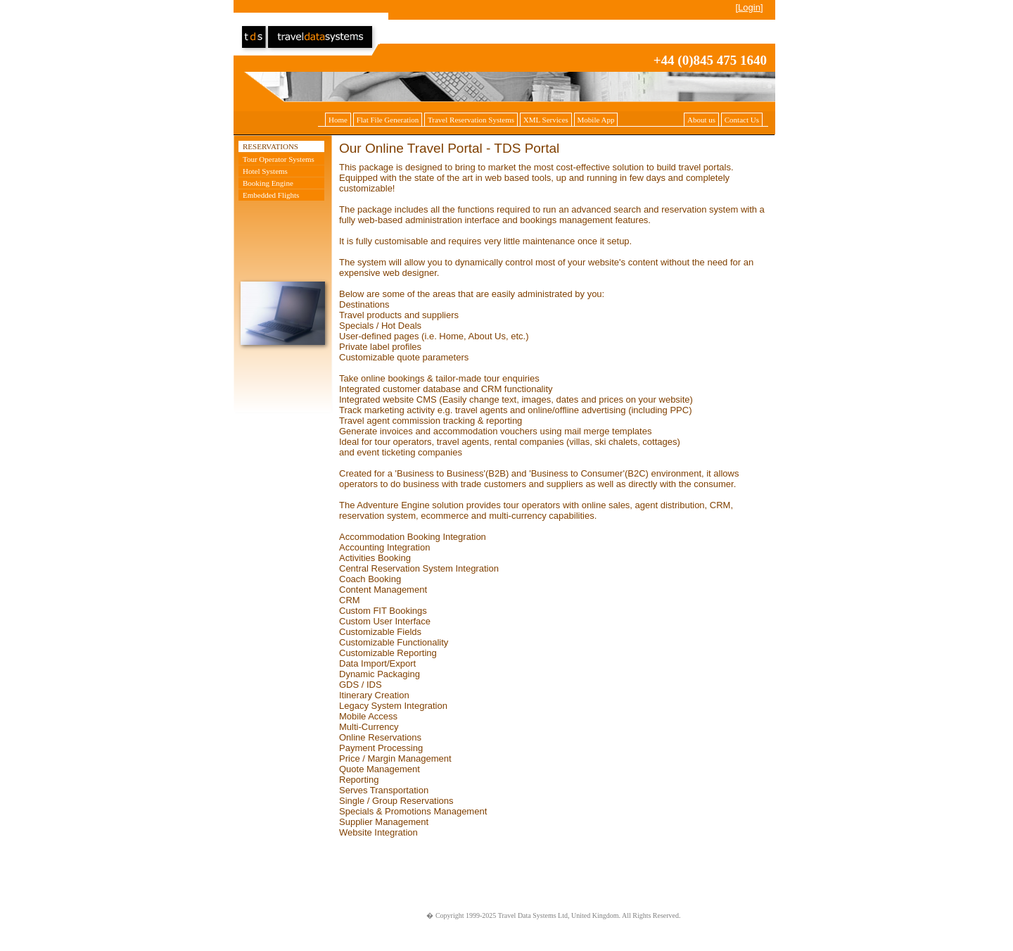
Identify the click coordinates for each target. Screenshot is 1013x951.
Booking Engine (268, 183)
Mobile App (596, 119)
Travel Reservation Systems (471, 119)
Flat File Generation (388, 119)
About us (701, 119)
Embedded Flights (271, 195)
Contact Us (742, 119)
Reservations (270, 146)
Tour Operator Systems (278, 159)
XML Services (545, 119)
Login (749, 7)
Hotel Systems (265, 171)
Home (338, 119)
